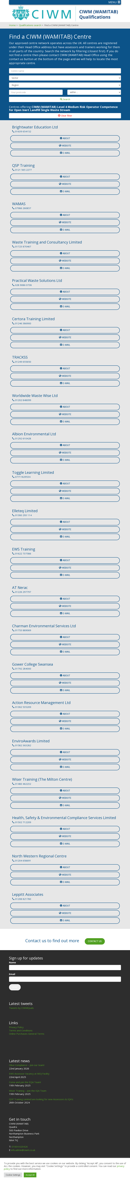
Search (65, 99)
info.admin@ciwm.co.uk (23, 1150)
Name (12, 962)
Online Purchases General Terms (26, 1033)
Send (15, 987)
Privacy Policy (16, 1027)
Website (65, 145)
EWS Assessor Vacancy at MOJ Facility (29, 1073)
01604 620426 (20, 1146)
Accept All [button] (30, 1174)
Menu (114, 2)
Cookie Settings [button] (13, 1174)
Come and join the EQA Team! (25, 1082)
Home (12, 25)
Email (12, 974)
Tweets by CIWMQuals (21, 1007)
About (65, 138)
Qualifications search (30, 25)
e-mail (65, 153)
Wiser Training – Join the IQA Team (27, 1090)
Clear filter (65, 115)
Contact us (95, 941)
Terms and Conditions (20, 1030)
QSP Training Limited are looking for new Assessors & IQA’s (41, 1099)
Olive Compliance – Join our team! (26, 1065)
